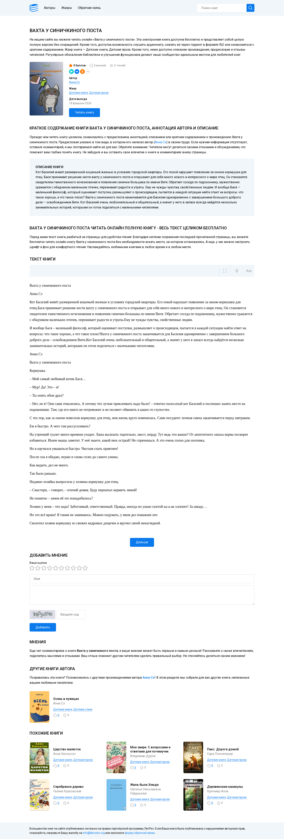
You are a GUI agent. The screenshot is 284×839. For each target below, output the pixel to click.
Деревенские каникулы (225, 787)
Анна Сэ (74, 82)
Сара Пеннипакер (220, 754)
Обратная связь (89, 8)
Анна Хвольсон (64, 754)
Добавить (43, 627)
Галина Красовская (67, 791)
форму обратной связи (140, 832)
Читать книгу (84, 112)
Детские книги (78, 92)
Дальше (142, 542)
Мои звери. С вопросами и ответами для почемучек (150, 749)
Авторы (49, 8)
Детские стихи (82, 709)
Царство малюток (67, 749)
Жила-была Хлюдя (144, 785)
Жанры (66, 8)
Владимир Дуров (143, 756)
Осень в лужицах (66, 699)
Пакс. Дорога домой (223, 749)
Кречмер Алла (217, 791)
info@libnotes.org (94, 832)
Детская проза (98, 92)
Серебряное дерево (68, 787)
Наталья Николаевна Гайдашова (145, 791)
